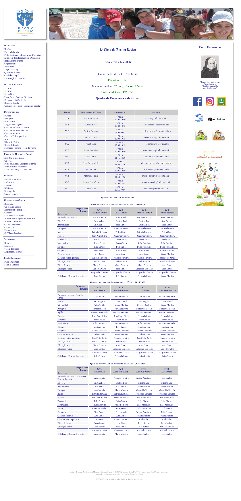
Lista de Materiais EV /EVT (117, 92)
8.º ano (128, 86)
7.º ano (118, 86)
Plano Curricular (117, 80)
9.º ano (138, 86)
